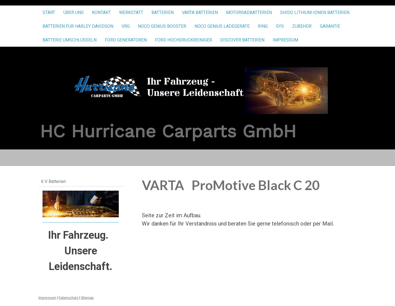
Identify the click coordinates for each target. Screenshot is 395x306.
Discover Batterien (242, 40)
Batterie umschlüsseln (70, 40)
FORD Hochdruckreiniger (183, 40)
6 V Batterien (53, 181)
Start (49, 12)
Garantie (330, 26)
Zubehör (302, 26)
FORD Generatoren (126, 40)
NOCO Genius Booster (162, 26)
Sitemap (87, 298)
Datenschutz (68, 298)
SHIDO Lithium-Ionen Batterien (314, 12)
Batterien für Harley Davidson (78, 26)
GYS (280, 26)
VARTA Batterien (200, 12)
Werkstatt (131, 12)
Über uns (73, 12)
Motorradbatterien (249, 12)
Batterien (162, 12)
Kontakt (101, 12)
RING (263, 26)
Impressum (285, 40)
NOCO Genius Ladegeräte (222, 26)
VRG (126, 26)
